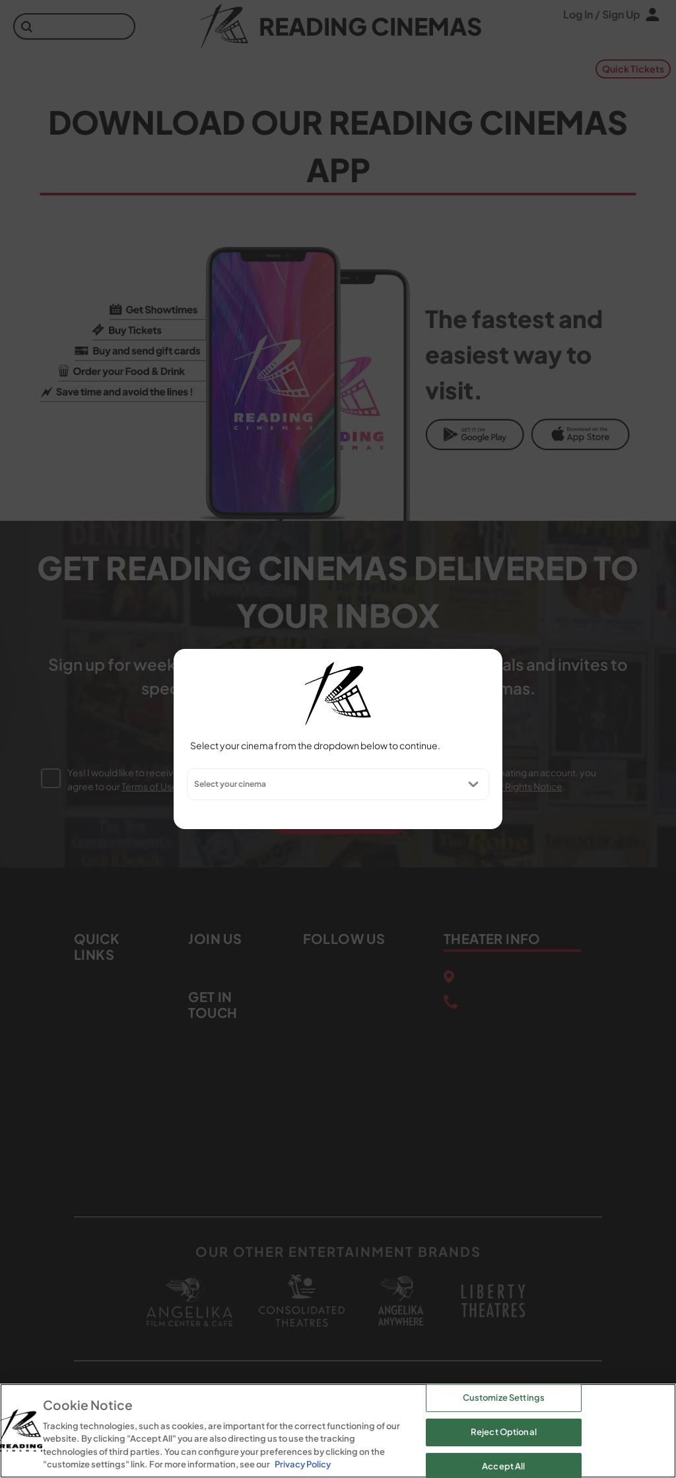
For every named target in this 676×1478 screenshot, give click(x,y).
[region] (338, 1431)
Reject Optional (504, 1432)
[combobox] (193, 784)
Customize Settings (504, 1398)
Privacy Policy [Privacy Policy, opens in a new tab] (303, 1464)
